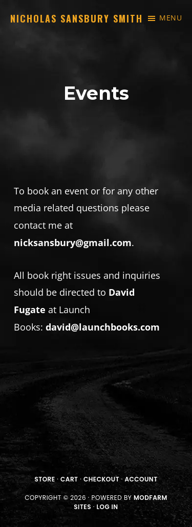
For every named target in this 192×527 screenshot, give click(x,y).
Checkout (101, 479)
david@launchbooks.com (103, 327)
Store (44, 479)
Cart (69, 479)
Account (141, 479)
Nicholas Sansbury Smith (76, 18)
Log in (107, 506)
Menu (170, 18)
